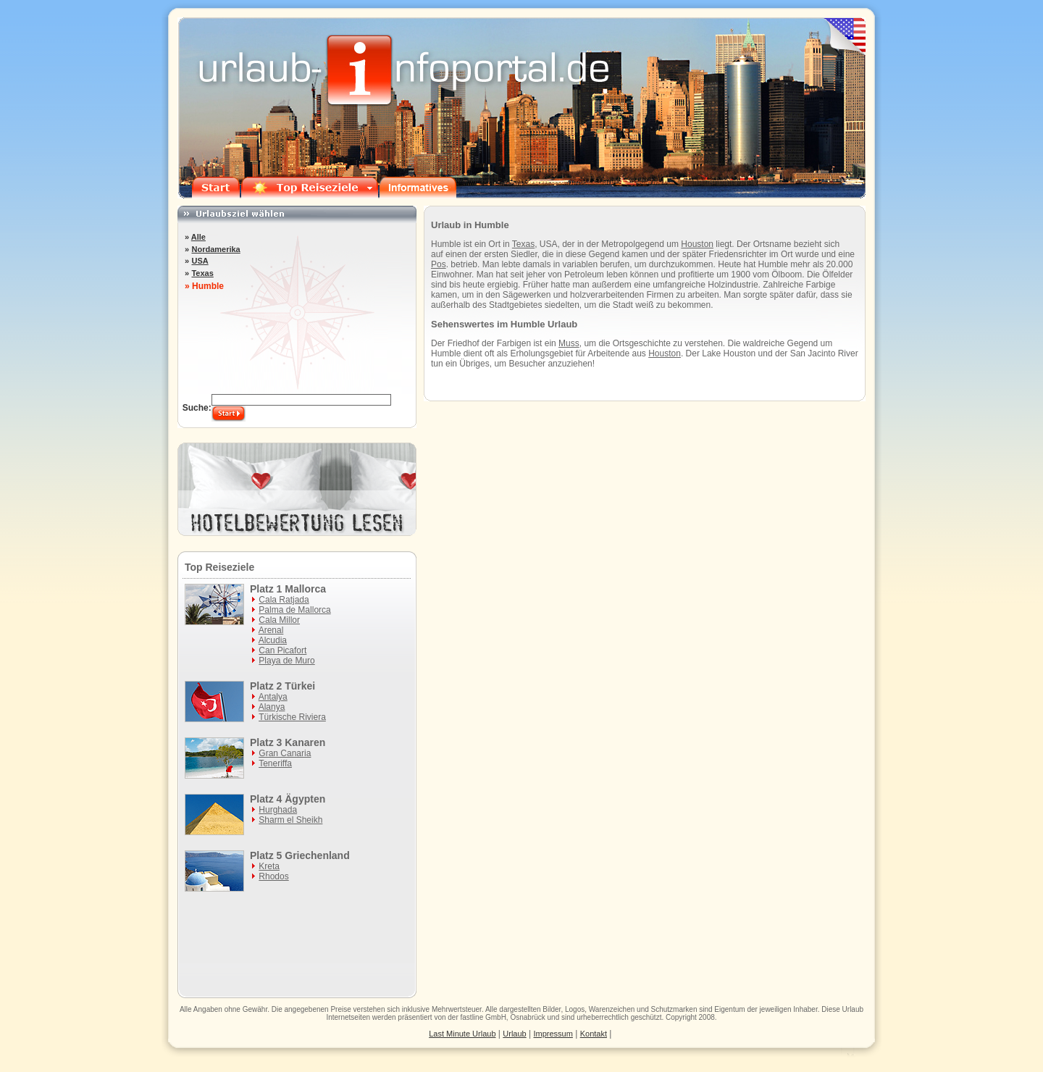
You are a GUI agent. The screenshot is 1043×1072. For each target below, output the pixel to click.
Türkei (300, 686)
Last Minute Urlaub (462, 1033)
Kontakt (593, 1033)
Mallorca (305, 589)
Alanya (272, 707)
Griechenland (317, 855)
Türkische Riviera (292, 717)
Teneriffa (275, 763)
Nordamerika (215, 249)
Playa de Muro (286, 661)
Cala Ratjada (284, 600)
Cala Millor (279, 620)
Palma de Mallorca (294, 610)
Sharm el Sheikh (290, 820)
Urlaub (852, 1009)
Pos (438, 264)
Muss (568, 343)
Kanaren (305, 742)
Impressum (553, 1033)
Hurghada (278, 810)
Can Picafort (282, 650)
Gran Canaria (285, 753)
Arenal (271, 630)
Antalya (273, 697)
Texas (523, 244)
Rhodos (273, 876)
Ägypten (305, 799)
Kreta (269, 866)
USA (199, 260)
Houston (697, 244)
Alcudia (273, 640)
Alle (198, 237)
